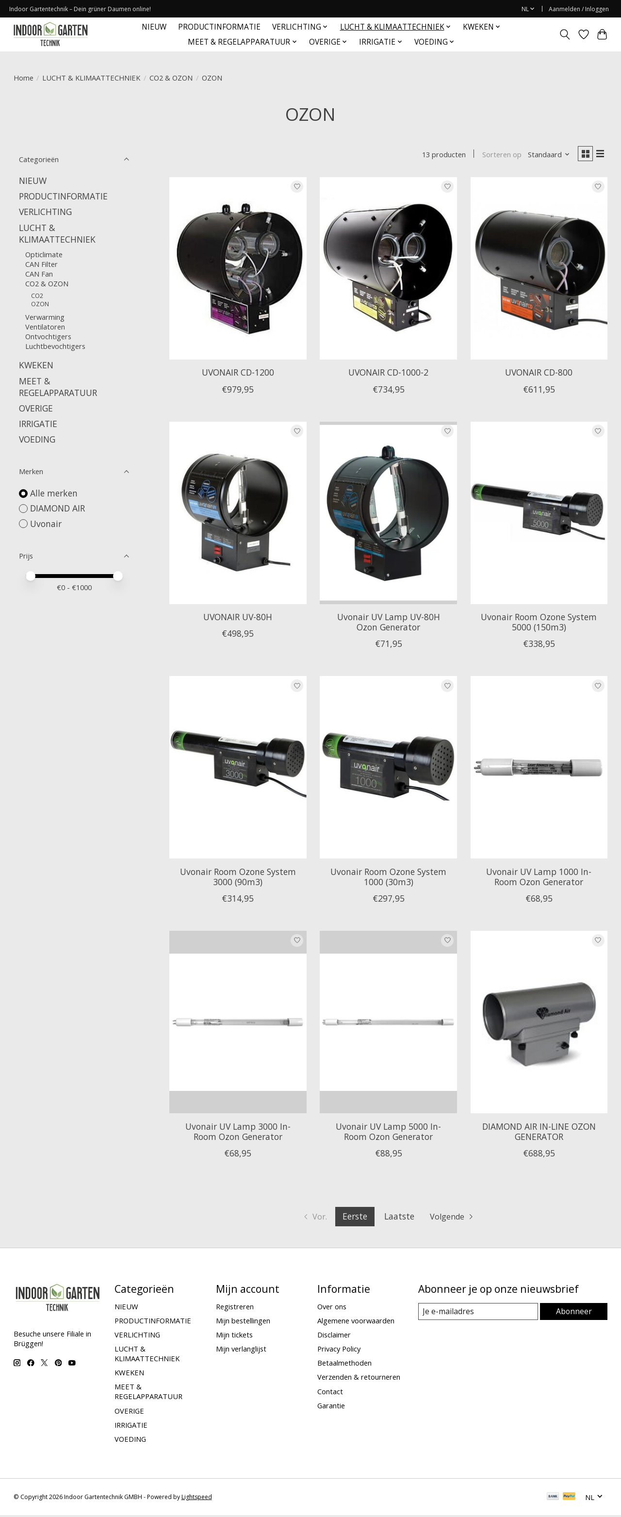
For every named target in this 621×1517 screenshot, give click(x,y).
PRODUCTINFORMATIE (219, 27)
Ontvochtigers (48, 336)
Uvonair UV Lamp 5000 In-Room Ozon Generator (388, 1133)
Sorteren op (498, 155)
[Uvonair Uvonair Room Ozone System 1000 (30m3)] (388, 769)
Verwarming (45, 317)
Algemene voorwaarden (355, 1322)
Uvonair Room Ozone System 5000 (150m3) (539, 624)
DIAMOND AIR (57, 508)
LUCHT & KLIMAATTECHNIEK (91, 77)
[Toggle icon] (564, 34)
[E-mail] (478, 1313)
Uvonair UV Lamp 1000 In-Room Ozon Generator (538, 879)
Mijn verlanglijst (241, 1350)
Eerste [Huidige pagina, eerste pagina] (354, 1218)
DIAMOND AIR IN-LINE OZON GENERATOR (539, 1133)
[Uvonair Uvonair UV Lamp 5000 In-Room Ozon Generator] (388, 1024)
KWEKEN (36, 365)
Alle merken (54, 493)
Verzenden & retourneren (358, 1379)
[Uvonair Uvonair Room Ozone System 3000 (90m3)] (238, 769)
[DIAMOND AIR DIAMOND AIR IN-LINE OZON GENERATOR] (539, 1024)
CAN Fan (39, 274)
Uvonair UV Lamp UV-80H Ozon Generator (388, 624)
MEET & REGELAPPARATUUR (58, 386)
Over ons (331, 1308)
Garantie (331, 1407)
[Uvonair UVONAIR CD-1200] (238, 270)
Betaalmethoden (344, 1364)
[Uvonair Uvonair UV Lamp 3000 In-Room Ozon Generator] (238, 1024)
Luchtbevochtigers (55, 346)
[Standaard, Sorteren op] (545, 155)
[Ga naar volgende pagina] (455, 1218)
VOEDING (37, 439)
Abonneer (574, 1313)
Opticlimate (44, 254)
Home (23, 77)
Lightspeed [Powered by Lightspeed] (196, 1499)
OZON (40, 304)
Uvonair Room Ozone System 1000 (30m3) (388, 879)
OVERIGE (36, 408)
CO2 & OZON (171, 77)
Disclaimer (334, 1336)
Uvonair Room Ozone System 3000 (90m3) (238, 879)
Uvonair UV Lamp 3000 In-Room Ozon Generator (238, 1133)
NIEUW (154, 27)
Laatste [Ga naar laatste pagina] (399, 1218)
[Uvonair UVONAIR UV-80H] (238, 515)
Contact (330, 1393)
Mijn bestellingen (243, 1322)
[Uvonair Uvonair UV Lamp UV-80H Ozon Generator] (388, 515)
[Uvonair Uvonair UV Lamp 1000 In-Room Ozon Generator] (539, 769)
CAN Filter (41, 264)
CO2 (37, 296)
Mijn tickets (234, 1336)
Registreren (235, 1308)
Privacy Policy (338, 1350)
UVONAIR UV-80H (237, 619)
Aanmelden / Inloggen (579, 9)
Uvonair (46, 523)
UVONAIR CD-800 (538, 374)
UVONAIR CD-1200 (238, 374)
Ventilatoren (45, 326)
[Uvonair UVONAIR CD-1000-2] (388, 270)
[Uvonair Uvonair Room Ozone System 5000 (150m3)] (539, 515)
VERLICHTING (45, 211)
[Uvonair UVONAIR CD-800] (539, 270)
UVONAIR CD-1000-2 (388, 374)
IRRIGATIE (38, 423)
